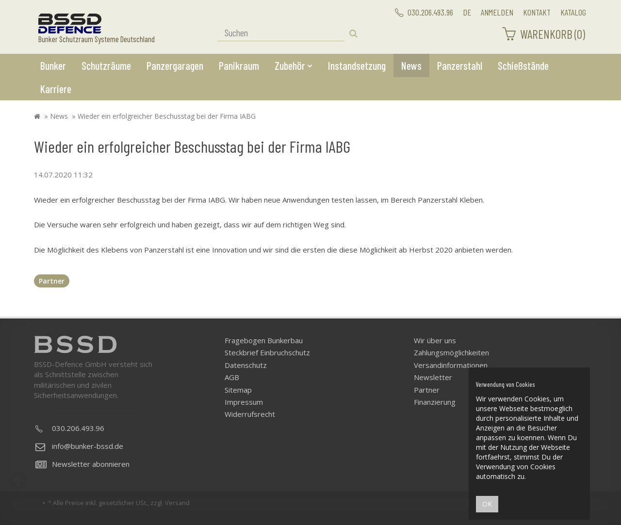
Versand (177, 502)
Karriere (55, 88)
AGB (232, 377)
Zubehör (293, 65)
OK (487, 504)
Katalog (573, 12)
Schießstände (523, 65)
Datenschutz (246, 365)
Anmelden (497, 12)
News (411, 65)
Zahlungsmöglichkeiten (451, 352)
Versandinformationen (451, 365)
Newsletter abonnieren (82, 464)
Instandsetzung (357, 65)
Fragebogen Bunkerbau (264, 340)
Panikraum (239, 65)
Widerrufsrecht (250, 414)
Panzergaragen (175, 65)
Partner (52, 281)
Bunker (53, 65)
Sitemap (238, 390)
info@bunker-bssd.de (79, 446)
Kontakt (537, 12)
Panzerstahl (459, 65)
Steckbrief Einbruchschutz (267, 352)
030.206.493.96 (424, 12)
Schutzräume (106, 65)
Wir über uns (435, 340)
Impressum (244, 402)
